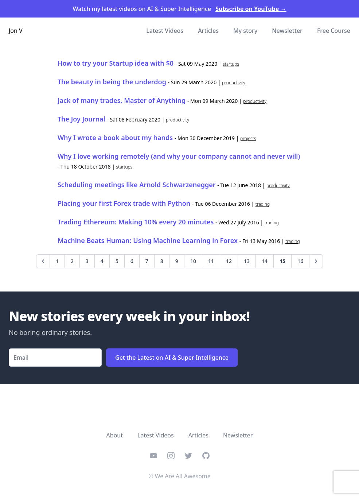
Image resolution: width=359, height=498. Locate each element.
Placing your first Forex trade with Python (124, 203)
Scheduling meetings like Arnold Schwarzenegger (137, 184)
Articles (208, 31)
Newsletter (287, 31)
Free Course (333, 31)
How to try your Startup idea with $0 (115, 63)
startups (231, 64)
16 (300, 261)
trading (262, 204)
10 (193, 261)
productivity (233, 83)
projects (248, 138)
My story (245, 31)
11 (211, 261)
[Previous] (43, 261)
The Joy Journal (81, 119)
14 (265, 261)
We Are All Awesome (183, 476)
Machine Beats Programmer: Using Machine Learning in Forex (148, 240)
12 (229, 261)
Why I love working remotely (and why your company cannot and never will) (179, 156)
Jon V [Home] (16, 31)
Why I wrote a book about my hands (115, 137)
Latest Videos (164, 31)
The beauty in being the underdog (112, 81)
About (114, 435)
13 (247, 261)
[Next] (316, 261)
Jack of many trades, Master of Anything (122, 100)
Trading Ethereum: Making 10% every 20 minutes (136, 221)
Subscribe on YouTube (250, 9)
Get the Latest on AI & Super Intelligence (172, 358)
